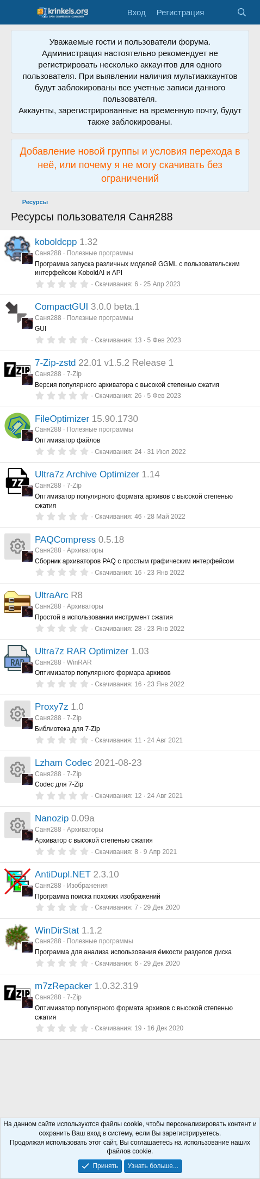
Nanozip (52, 818)
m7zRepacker (63, 986)
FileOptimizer (62, 419)
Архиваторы (85, 550)
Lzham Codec (63, 763)
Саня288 (48, 253)
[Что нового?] (220, 12)
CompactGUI (61, 307)
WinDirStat (57, 930)
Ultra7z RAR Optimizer (81, 651)
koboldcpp (56, 242)
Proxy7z (51, 707)
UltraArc (51, 595)
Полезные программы (100, 253)
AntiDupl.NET (63, 874)
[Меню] (20, 12)
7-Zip (74, 374)
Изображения (87, 885)
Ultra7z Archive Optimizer (87, 474)
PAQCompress (65, 540)
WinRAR (79, 662)
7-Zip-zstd (55, 363)
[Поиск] (241, 12)
